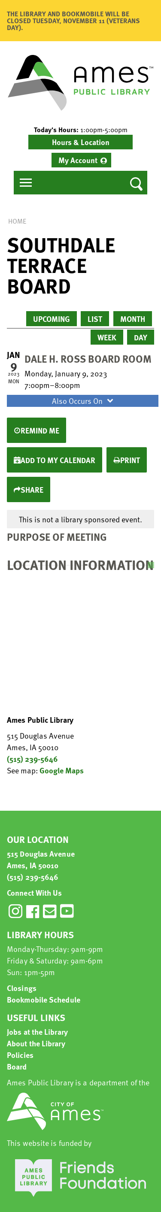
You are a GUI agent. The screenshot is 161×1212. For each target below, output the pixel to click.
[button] (80, 129)
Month (132, 318)
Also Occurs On (83, 400)
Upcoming (51, 318)
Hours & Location (80, 142)
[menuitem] (81, 160)
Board (17, 1066)
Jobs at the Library (37, 1031)
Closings (21, 988)
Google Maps (61, 770)
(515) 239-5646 (32, 758)
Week (106, 337)
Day (140, 337)
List (95, 318)
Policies (20, 1054)
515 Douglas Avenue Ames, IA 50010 (41, 859)
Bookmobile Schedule (43, 999)
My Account (77, 160)
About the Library (36, 1043)
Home (17, 221)
